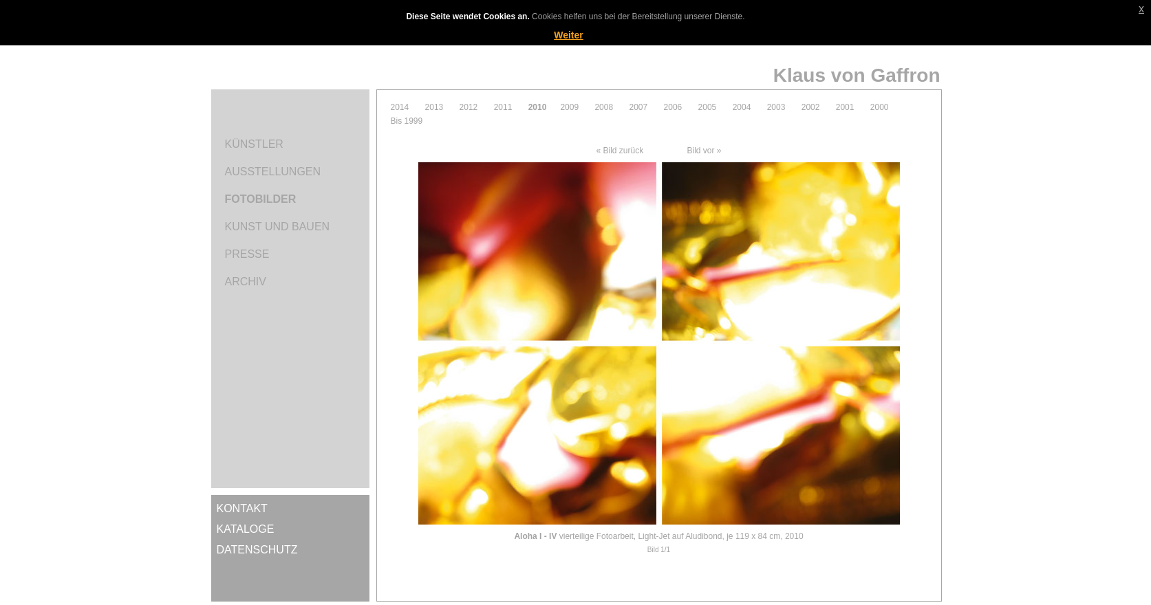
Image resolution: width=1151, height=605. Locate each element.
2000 (879, 107)
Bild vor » (704, 150)
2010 (537, 107)
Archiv (245, 281)
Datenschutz (257, 550)
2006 (673, 107)
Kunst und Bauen (277, 226)
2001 (845, 107)
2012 (469, 107)
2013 (434, 107)
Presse (247, 254)
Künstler (254, 144)
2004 (742, 107)
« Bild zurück (619, 150)
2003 (776, 107)
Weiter (568, 35)
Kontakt (242, 508)
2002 (811, 107)
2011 (503, 107)
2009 (569, 107)
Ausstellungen (273, 171)
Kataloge (246, 529)
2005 (707, 107)
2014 (400, 107)
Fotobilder (261, 199)
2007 (638, 107)
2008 (603, 107)
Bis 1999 (407, 121)
